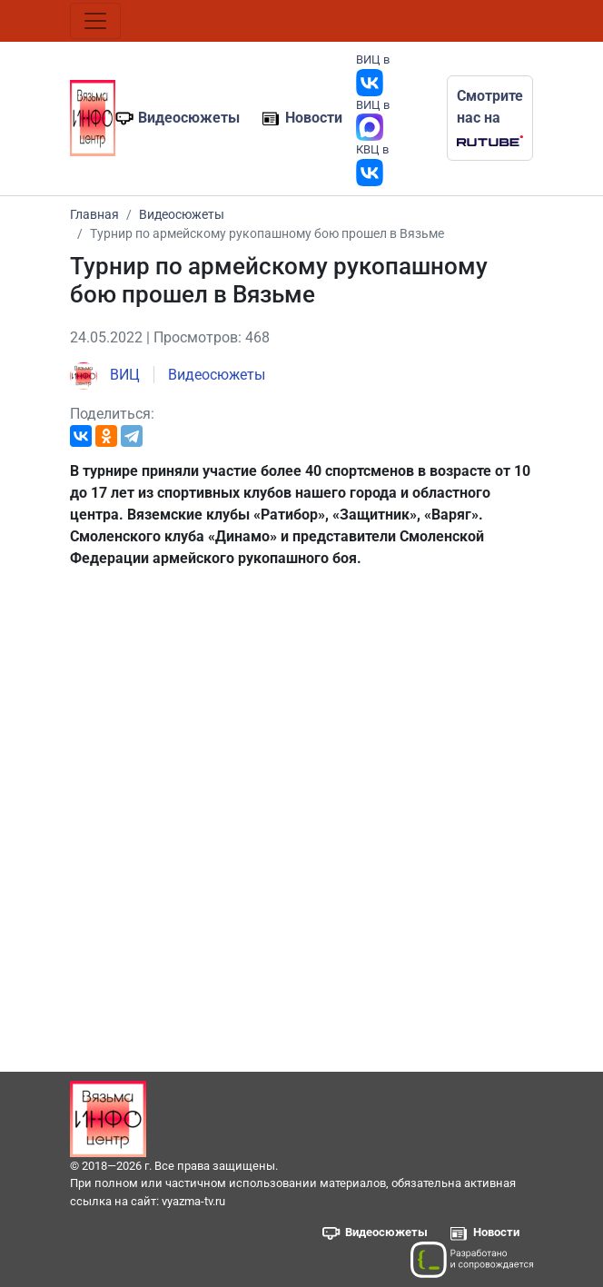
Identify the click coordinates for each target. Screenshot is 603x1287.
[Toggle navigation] (95, 21)
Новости (313, 117)
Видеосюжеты (189, 117)
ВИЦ (105, 374)
